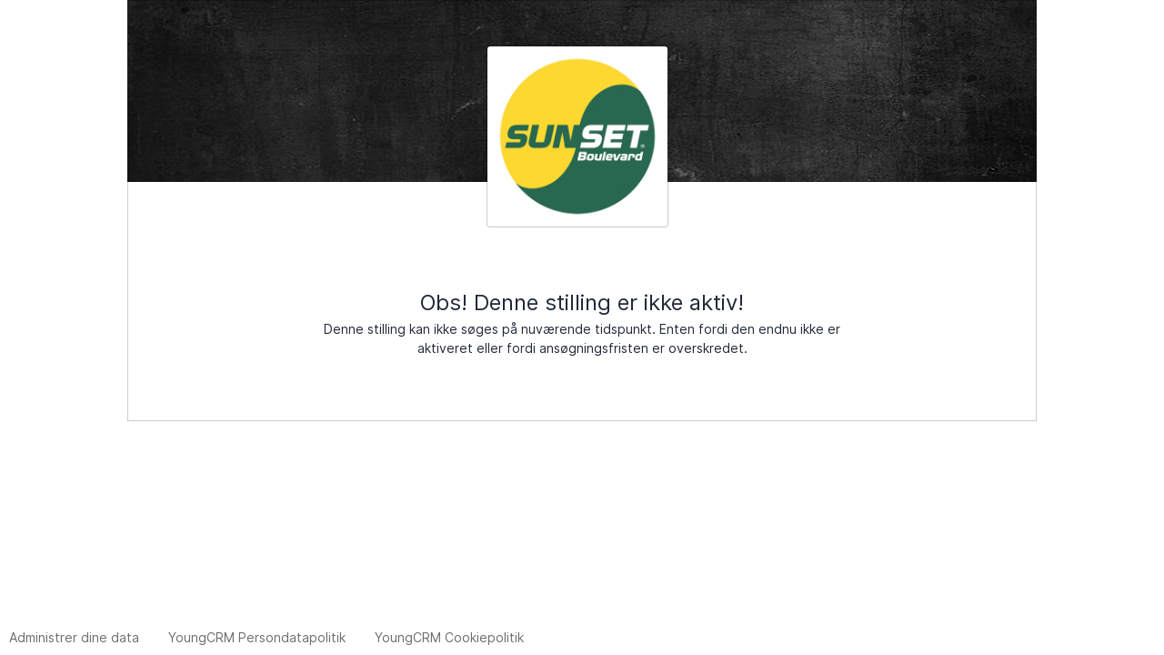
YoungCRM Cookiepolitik (449, 637)
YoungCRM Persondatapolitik (257, 637)
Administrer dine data (74, 637)
